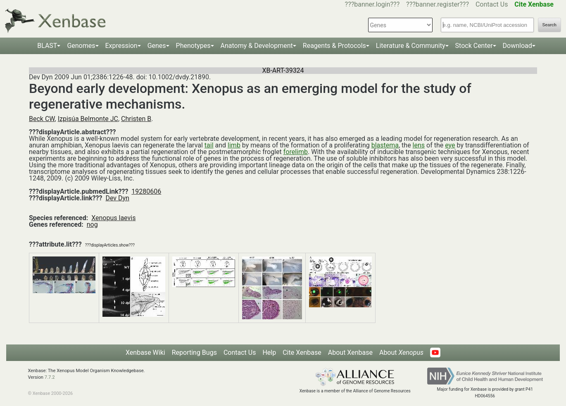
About (401, 352)
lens (419, 145)
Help (269, 352)
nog (92, 224)
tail (209, 145)
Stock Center (474, 46)
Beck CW (42, 119)
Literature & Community (410, 46)
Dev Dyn (117, 198)
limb (234, 145)
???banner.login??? (372, 4)
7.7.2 (50, 377)
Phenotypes (193, 46)
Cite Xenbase (302, 352)
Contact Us (492, 4)
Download (517, 46)
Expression (121, 46)
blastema (385, 145)
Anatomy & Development (257, 46)
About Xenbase (350, 352)
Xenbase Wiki (145, 352)
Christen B (136, 119)
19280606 (146, 191)
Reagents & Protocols (334, 46)
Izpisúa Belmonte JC (88, 119)
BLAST (47, 46)
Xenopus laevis (113, 218)
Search (549, 25)
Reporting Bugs (194, 352)
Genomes (81, 46)
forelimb (295, 152)
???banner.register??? (437, 4)
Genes (156, 46)
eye (450, 145)
